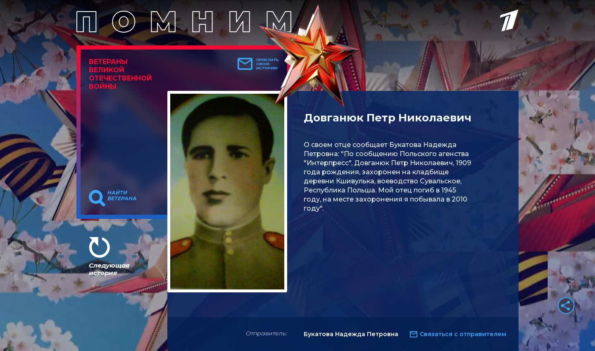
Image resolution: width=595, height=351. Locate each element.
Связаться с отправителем (463, 334)
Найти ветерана (122, 196)
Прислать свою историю (267, 64)
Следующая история (109, 269)
